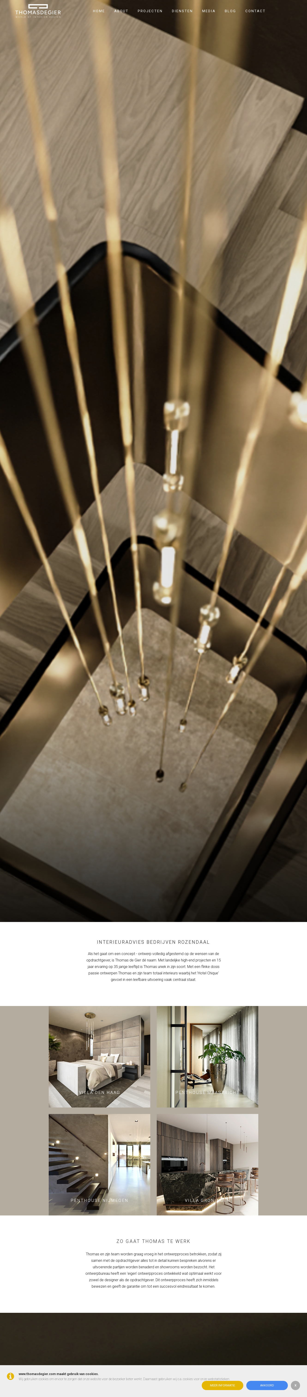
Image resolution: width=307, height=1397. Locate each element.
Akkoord (267, 1385)
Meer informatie (222, 1385)
